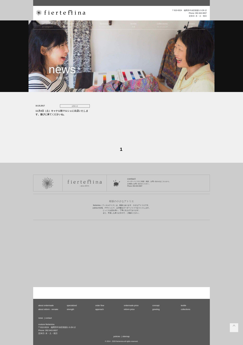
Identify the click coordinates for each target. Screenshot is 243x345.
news (40, 318)
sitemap (126, 336)
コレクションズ (162, 25)
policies (116, 336)
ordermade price (131, 305)
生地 (133, 25)
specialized (72, 305)
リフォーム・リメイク (76, 25)
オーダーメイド (47, 25)
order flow (99, 305)
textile (183, 305)
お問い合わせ (191, 25)
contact (48, 318)
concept (155, 305)
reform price (129, 309)
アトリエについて (105, 25)
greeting (156, 309)
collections (185, 309)
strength (70, 309)
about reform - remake (48, 309)
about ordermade (46, 305)
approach (99, 309)
